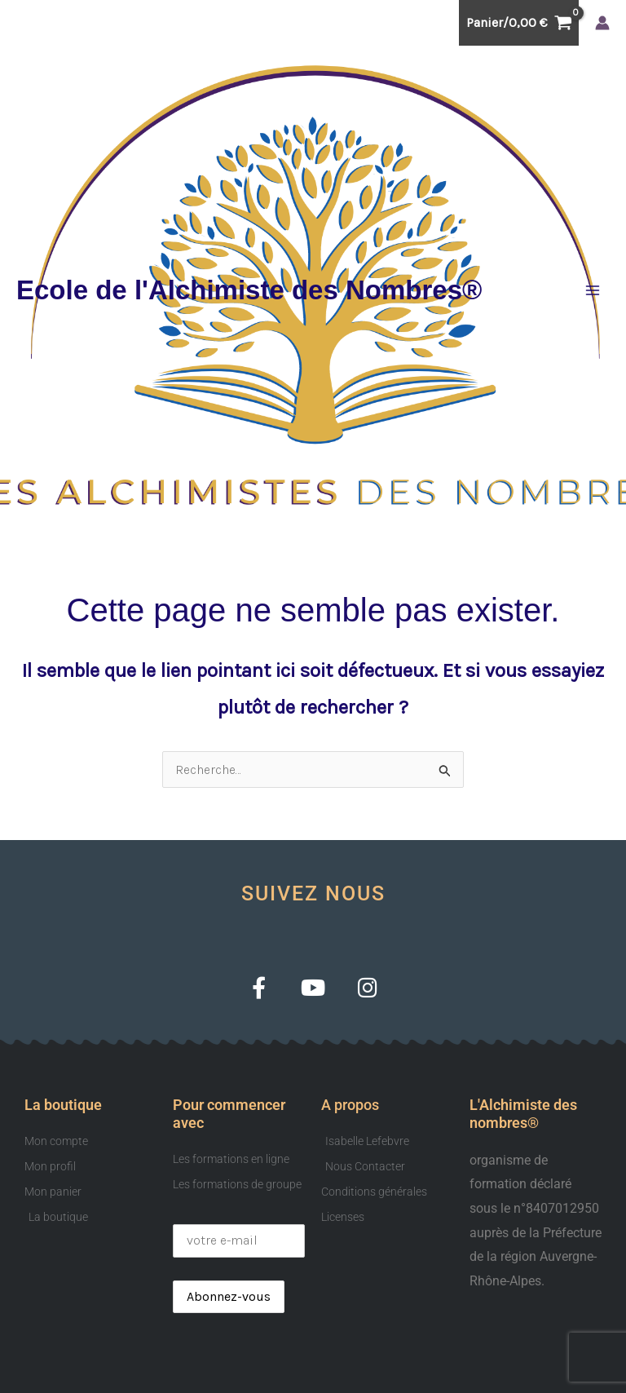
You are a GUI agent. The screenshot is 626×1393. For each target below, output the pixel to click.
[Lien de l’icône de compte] (602, 22)
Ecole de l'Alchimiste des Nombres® (249, 290)
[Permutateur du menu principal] (592, 290)
